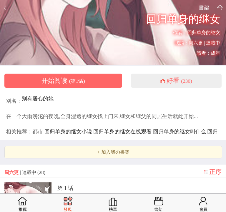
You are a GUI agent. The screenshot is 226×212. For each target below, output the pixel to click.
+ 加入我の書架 (113, 152)
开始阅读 (63, 80)
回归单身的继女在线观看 (123, 132)
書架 (204, 7)
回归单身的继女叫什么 (180, 132)
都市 (38, 132)
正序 (215, 172)
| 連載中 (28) (24, 172)
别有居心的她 (38, 99)
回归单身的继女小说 (69, 132)
